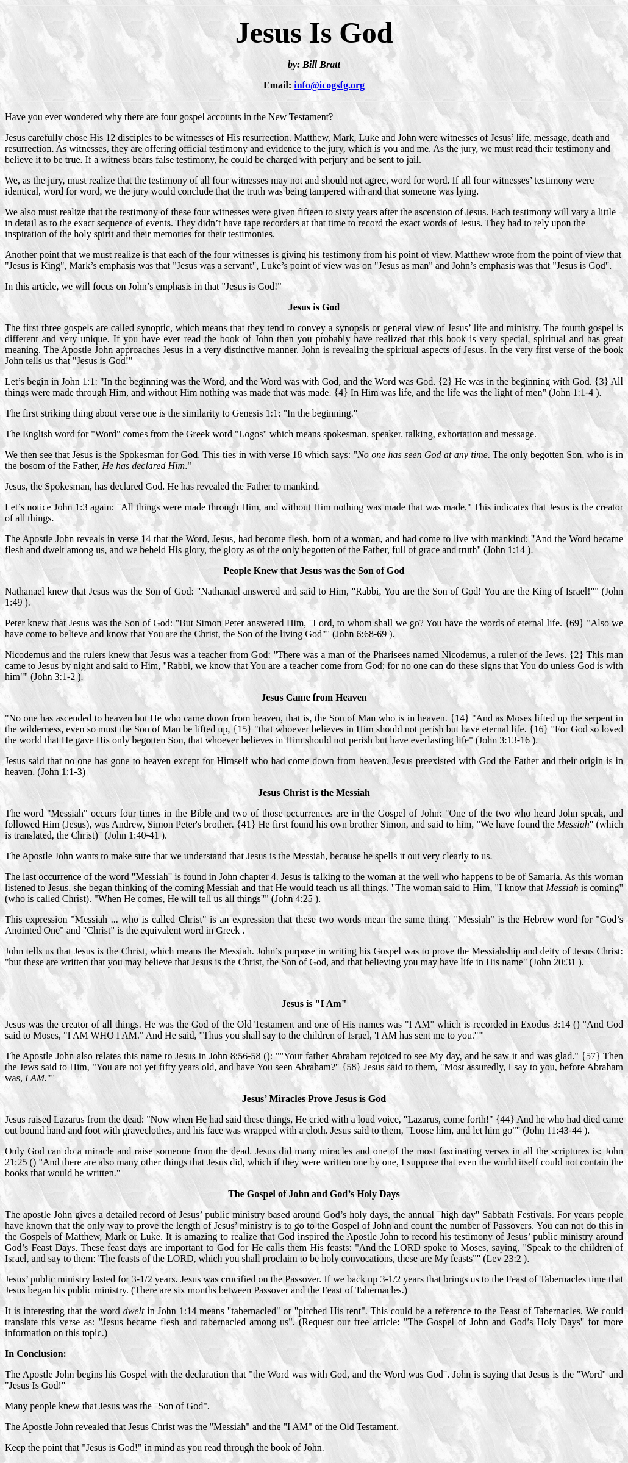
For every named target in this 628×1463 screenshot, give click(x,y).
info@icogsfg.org (329, 85)
